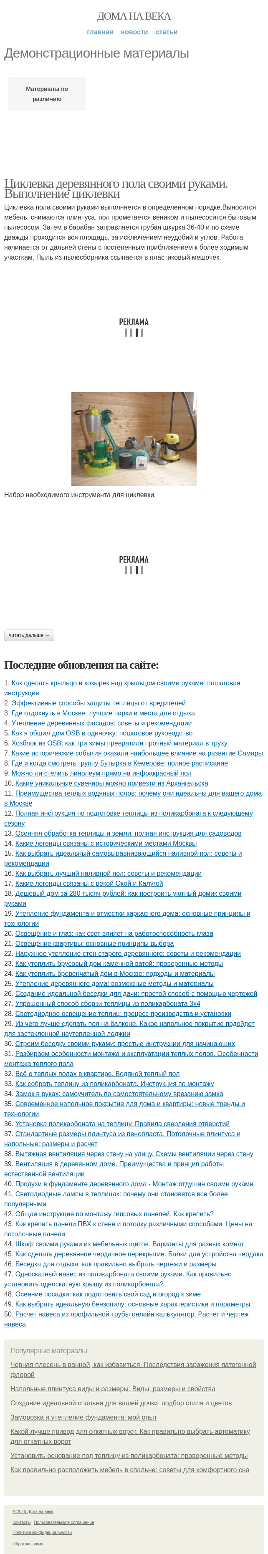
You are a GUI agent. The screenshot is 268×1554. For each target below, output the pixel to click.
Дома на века (134, 16)
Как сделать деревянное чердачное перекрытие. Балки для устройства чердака (139, 1254)
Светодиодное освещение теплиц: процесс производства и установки (123, 1013)
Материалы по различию (47, 94)
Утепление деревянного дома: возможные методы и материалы (114, 983)
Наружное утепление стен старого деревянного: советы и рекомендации (128, 953)
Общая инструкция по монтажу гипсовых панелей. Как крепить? (114, 1214)
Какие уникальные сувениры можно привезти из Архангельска (111, 783)
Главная (100, 31)
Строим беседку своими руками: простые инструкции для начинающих (125, 1043)
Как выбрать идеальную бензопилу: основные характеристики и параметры (132, 1304)
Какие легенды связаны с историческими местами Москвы (106, 843)
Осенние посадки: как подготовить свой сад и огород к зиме (108, 1294)
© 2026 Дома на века (33, 1511)
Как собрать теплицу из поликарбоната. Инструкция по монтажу (114, 1083)
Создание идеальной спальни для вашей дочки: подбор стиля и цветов (121, 1403)
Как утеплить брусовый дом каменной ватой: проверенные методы (119, 963)
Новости (134, 31)
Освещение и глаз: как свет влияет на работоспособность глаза (114, 933)
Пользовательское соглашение (64, 1522)
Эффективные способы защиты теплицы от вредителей (99, 703)
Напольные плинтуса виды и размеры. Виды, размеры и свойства (112, 1388)
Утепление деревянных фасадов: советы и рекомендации (102, 723)
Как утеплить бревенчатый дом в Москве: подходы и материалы (115, 973)
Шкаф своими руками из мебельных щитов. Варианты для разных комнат (129, 1244)
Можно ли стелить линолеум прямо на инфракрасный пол (102, 773)
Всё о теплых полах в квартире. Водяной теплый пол (97, 1073)
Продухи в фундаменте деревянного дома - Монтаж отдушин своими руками (134, 1184)
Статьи (167, 31)
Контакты (21, 1522)
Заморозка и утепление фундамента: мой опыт (83, 1417)
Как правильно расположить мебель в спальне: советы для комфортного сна (130, 1469)
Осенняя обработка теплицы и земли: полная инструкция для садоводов (128, 833)
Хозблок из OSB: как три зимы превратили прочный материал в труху (120, 743)
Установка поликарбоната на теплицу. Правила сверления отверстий (122, 1123)
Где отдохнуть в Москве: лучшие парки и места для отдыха (103, 713)
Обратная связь (28, 1543)
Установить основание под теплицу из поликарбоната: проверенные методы (129, 1455)
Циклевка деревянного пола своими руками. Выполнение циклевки (116, 188)
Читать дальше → (29, 635)
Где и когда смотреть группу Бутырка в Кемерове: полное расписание (120, 763)
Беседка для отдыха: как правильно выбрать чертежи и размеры (116, 1264)
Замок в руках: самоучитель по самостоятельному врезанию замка (119, 1093)
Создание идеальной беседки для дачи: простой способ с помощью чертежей (136, 993)
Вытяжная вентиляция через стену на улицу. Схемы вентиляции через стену (134, 1153)
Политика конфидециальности (42, 1532)
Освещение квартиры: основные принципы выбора (94, 943)
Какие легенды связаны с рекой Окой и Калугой (89, 883)
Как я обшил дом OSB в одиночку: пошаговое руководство (102, 733)
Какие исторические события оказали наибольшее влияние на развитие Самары (137, 753)
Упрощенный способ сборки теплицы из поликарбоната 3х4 (107, 1003)
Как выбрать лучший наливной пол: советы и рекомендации (108, 873)
